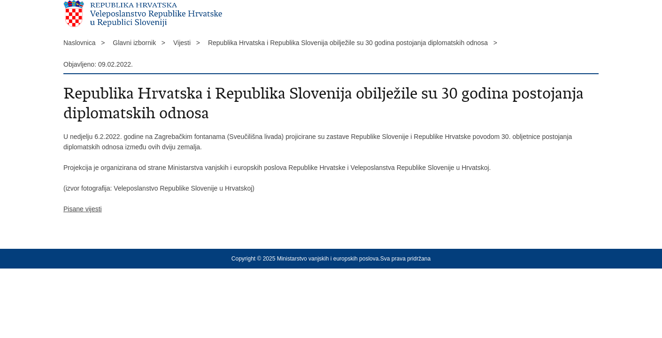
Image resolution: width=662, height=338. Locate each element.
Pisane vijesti (82, 209)
